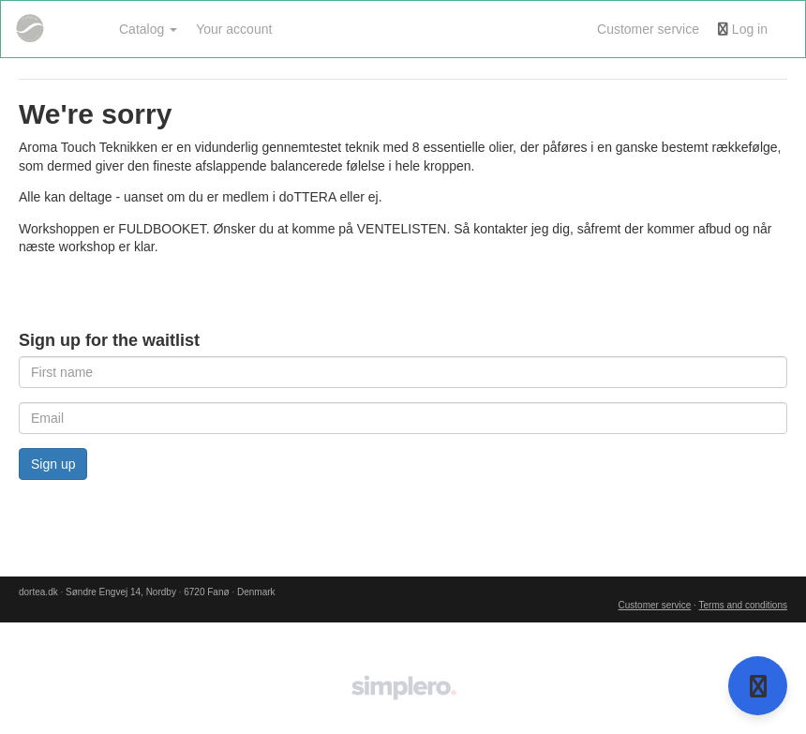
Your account (234, 29)
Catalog (148, 29)
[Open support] (757, 685)
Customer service (648, 29)
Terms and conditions (743, 605)
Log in (743, 29)
